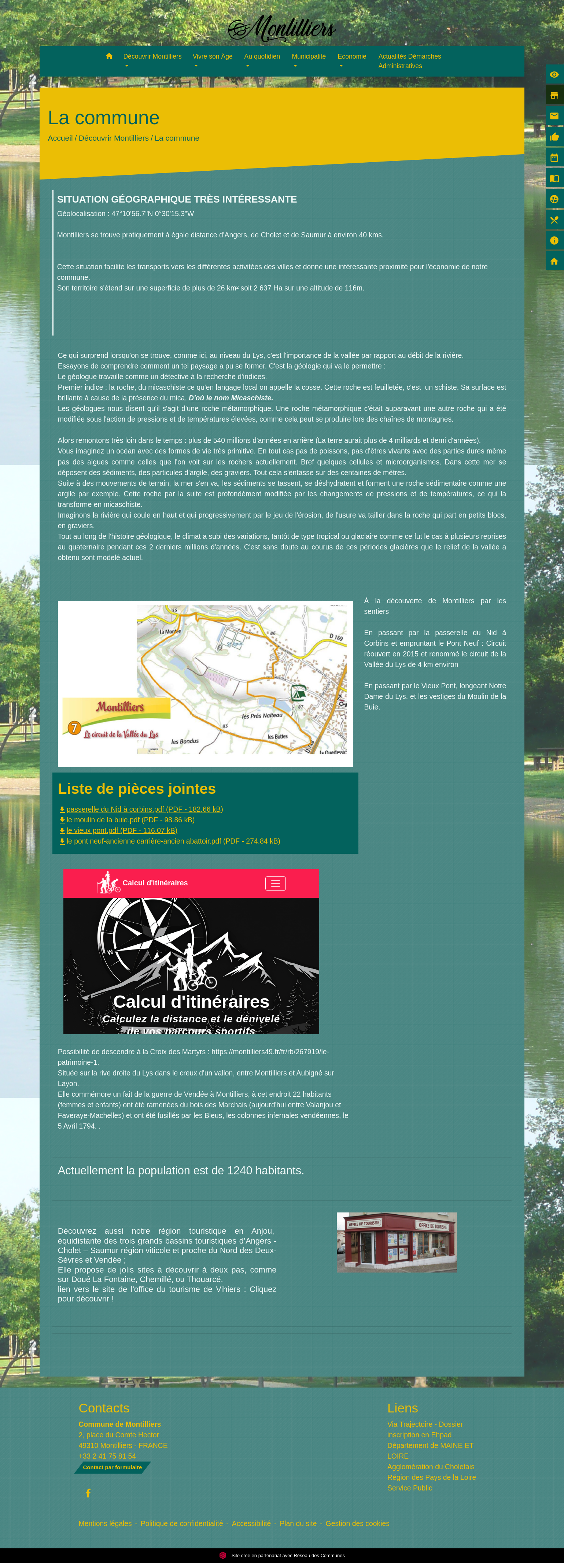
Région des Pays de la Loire (431, 1477)
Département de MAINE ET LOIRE (430, 1450)
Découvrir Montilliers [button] (152, 56)
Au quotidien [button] (262, 56)
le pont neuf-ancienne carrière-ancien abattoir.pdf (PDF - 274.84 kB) (169, 841)
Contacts (104, 1408)
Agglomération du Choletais (431, 1467)
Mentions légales (105, 1523)
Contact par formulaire (112, 1467)
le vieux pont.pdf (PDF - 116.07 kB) (117, 830)
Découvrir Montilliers (114, 138)
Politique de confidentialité (182, 1523)
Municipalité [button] (309, 56)
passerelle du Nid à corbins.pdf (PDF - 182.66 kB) (140, 809)
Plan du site (298, 1523)
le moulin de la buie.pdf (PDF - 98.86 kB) (126, 820)
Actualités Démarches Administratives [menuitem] (410, 61)
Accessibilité (251, 1523)
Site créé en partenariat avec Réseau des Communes (282, 1555)
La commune (177, 138)
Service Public (409, 1488)
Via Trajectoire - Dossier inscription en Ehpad (425, 1429)
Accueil (60, 138)
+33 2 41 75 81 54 (107, 1456)
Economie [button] (352, 56)
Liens (402, 1408)
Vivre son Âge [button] (213, 56)
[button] (109, 57)
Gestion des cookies (358, 1523)
